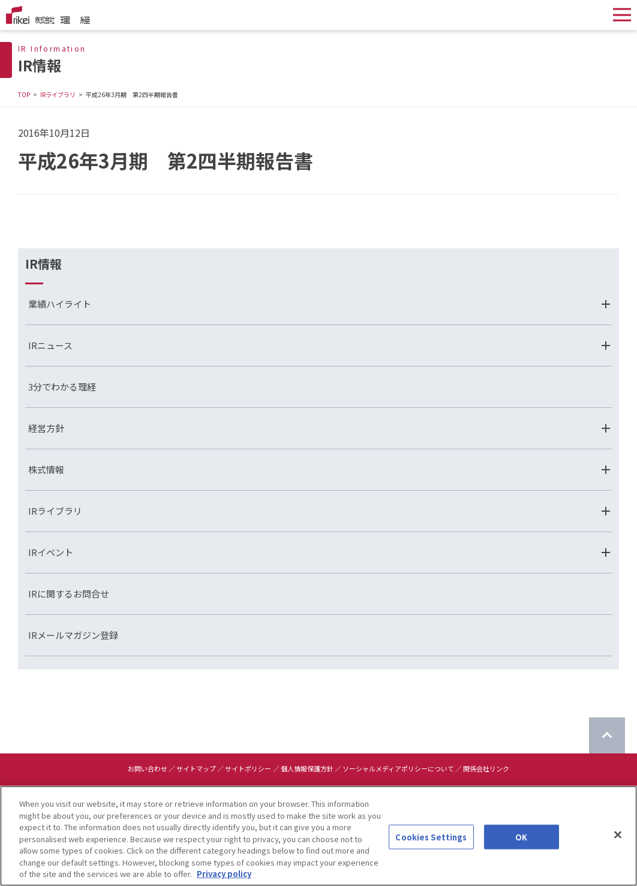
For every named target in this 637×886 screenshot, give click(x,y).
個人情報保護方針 (307, 768)
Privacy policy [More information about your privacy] (224, 875)
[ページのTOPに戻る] (607, 735)
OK (521, 837)
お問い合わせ (147, 768)
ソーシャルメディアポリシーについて (398, 768)
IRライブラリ (58, 94)
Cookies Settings (431, 837)
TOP (24, 94)
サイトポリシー (248, 768)
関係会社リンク (486, 768)
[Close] (618, 835)
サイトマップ (196, 768)
